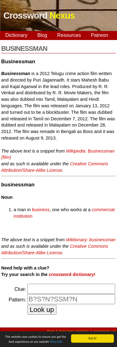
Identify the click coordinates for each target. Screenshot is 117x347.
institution (23, 216)
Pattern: (17, 299)
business (41, 209)
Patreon (99, 35)
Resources (69, 35)
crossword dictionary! (72, 274)
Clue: (20, 289)
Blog (42, 35)
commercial (103, 209)
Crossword (39, 15)
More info (56, 342)
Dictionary (16, 35)
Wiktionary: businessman (91, 239)
